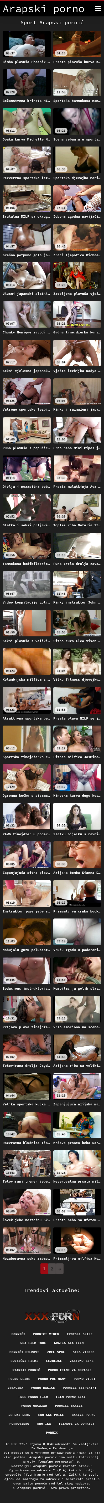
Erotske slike (79, 1334)
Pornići (18, 1334)
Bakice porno (84, 1415)
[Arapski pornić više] (98, 8)
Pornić (52, 1432)
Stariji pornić (26, 1370)
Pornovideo (19, 1424)
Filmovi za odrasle (77, 1424)
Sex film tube (33, 1343)
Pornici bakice (69, 1406)
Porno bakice (43, 1388)
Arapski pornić (32, 1488)
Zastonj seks (82, 1361)
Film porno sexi (71, 1397)
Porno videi (85, 1379)
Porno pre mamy (52, 1379)
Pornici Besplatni (79, 1388)
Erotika (44, 1424)
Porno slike (19, 1379)
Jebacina (15, 1388)
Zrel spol (56, 1352)
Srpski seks (19, 1415)
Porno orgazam (34, 1406)
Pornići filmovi (24, 1352)
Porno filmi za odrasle (70, 1370)
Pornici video (46, 1334)
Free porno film (33, 1397)
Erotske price (51, 1415)
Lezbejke (54, 1361)
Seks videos (84, 1352)
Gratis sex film (69, 1343)
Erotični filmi (24, 1361)
